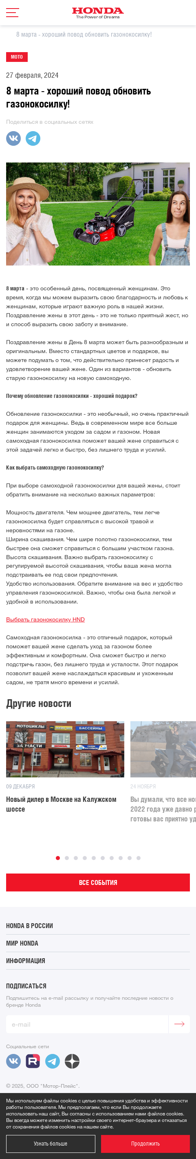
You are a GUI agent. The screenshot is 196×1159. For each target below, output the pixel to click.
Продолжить (145, 1143)
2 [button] (67, 858)
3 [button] (76, 858)
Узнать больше (50, 1143)
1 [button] (58, 858)
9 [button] (130, 858)
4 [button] (85, 858)
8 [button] (121, 858)
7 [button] (112, 858)
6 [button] (103, 858)
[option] (62, 767)
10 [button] (139, 858)
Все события (98, 882)
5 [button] (94, 858)
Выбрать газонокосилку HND (45, 619)
